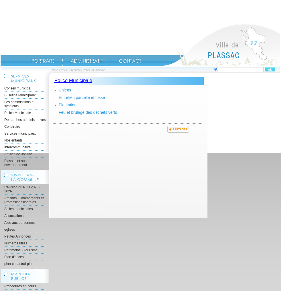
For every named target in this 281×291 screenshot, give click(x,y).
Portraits (42, 61)
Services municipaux (20, 133)
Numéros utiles (15, 243)
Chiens (65, 90)
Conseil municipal (17, 88)
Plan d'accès (14, 257)
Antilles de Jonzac (18, 154)
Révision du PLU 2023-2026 (21, 189)
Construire (12, 127)
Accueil (221, 44)
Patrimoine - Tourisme (20, 250)
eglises (9, 230)
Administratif (87, 61)
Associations (13, 216)
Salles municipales (18, 209)
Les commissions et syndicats (19, 104)
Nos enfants (13, 140)
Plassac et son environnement (15, 163)
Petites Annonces (17, 236)
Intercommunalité (17, 147)
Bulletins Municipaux (19, 95)
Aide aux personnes (19, 223)
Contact (130, 61)
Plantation (67, 105)
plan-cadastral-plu (17, 264)
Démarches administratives (25, 120)
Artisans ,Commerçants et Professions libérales (24, 200)
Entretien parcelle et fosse (82, 97)
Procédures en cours (20, 286)
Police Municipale (17, 113)
